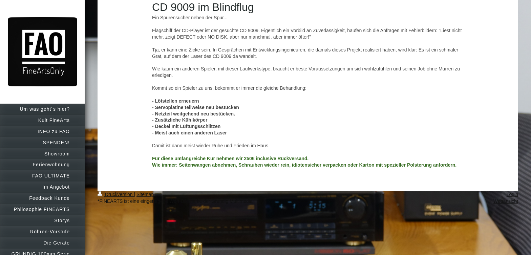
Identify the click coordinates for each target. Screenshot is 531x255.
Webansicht (505, 201)
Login (512, 194)
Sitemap (145, 194)
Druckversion (116, 194)
